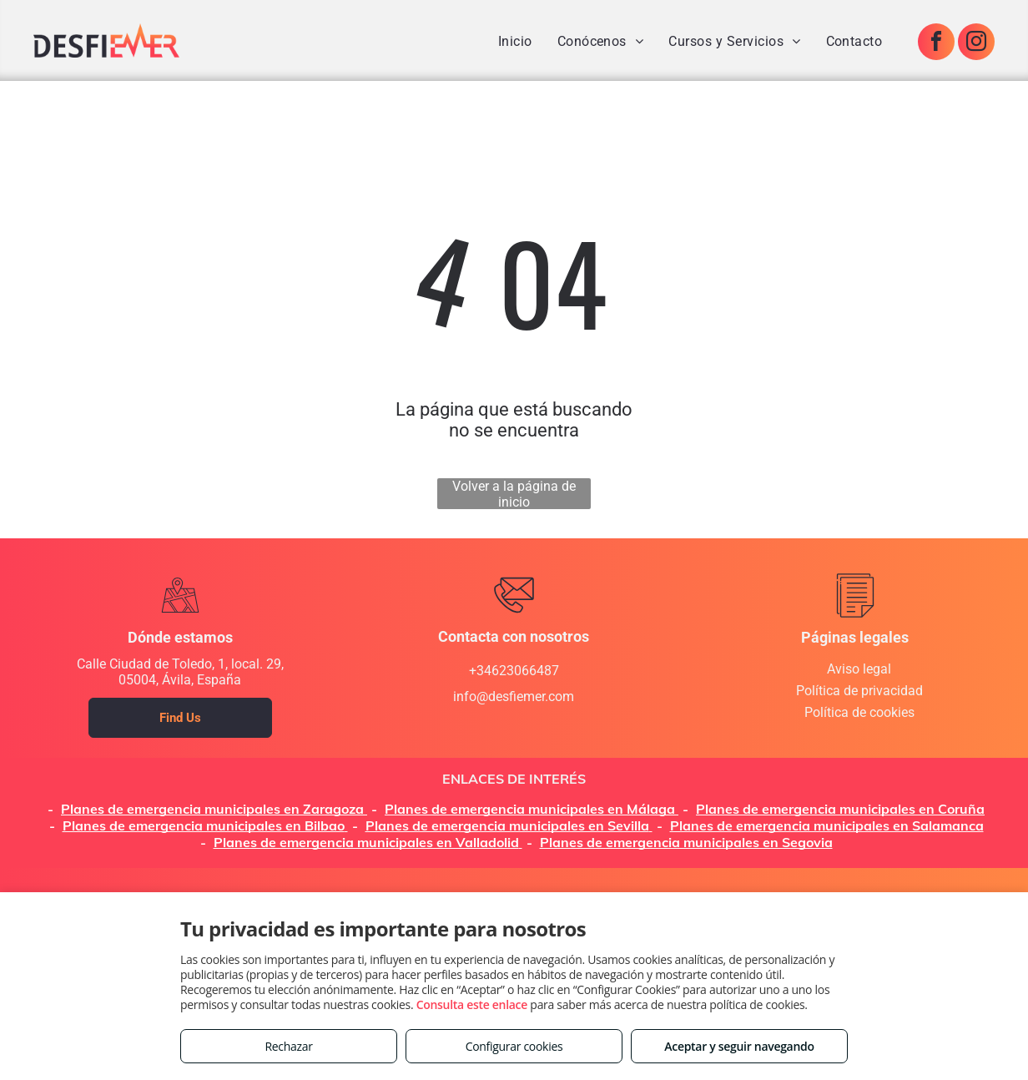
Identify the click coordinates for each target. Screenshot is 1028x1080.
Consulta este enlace (471, 1004)
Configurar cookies (514, 1046)
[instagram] (976, 43)
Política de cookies (859, 712)
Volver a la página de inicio (514, 493)
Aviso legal (859, 669)
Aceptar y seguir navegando (739, 1046)
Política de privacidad (859, 691)
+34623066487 (514, 671)
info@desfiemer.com (513, 696)
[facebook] (936, 43)
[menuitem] (515, 41)
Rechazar (288, 1046)
